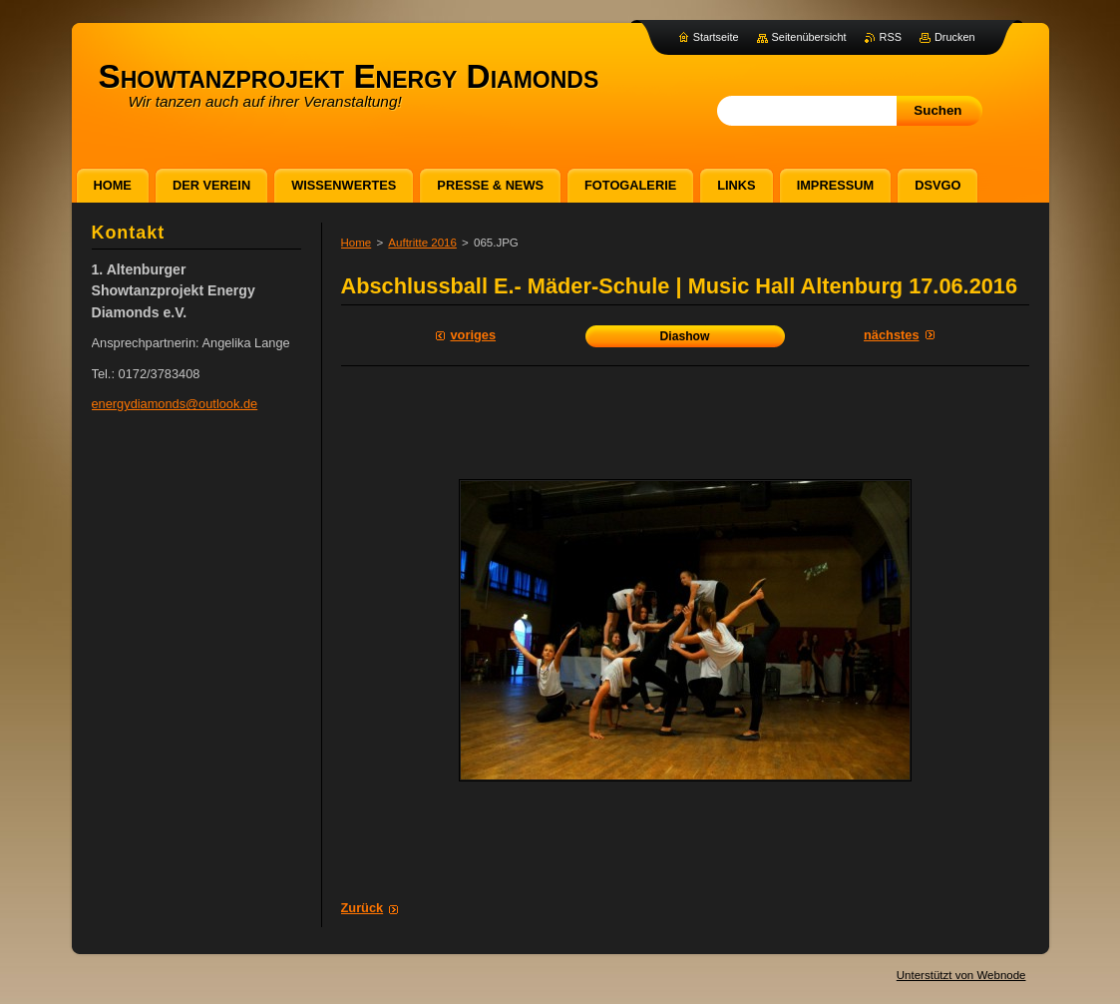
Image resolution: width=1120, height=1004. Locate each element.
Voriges (474, 334)
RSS (891, 37)
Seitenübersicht (809, 37)
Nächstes (891, 334)
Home (356, 243)
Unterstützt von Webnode (961, 975)
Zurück (362, 907)
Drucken (954, 37)
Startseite (716, 37)
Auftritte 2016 (422, 243)
